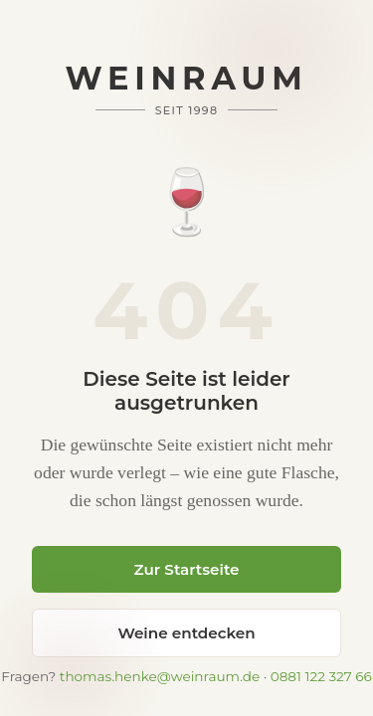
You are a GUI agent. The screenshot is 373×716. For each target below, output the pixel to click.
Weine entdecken (186, 633)
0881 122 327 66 (321, 676)
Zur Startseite (186, 569)
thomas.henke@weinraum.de (160, 676)
